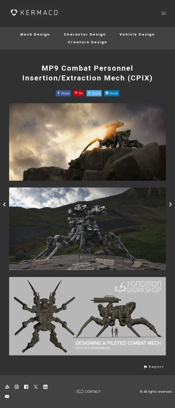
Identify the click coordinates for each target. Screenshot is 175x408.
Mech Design (35, 34)
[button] (154, 367)
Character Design (85, 34)
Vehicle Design (137, 34)
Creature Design (87, 42)
